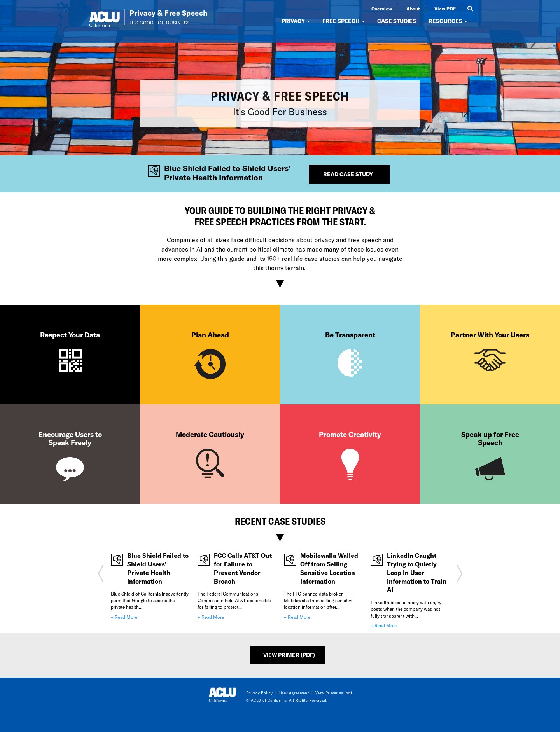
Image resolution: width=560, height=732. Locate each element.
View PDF (445, 8)
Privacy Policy (259, 692)
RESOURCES (448, 20)
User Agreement (294, 692)
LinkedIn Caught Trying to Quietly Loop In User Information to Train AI (416, 572)
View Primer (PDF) (289, 655)
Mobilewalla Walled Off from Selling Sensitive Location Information (329, 568)
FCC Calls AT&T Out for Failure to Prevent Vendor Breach (243, 568)
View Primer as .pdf (333, 692)
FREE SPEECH (343, 20)
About (413, 8)
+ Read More (124, 617)
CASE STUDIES (396, 20)
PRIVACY (296, 20)
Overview (381, 8)
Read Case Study (348, 174)
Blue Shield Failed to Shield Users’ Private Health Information (158, 568)
